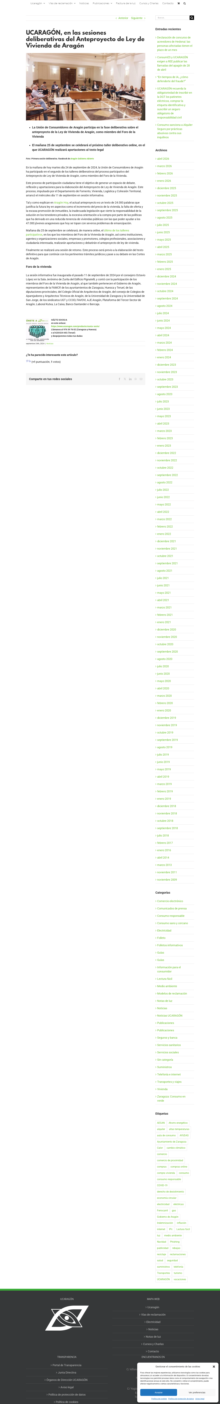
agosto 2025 (164, 217)
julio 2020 (163, 666)
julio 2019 (163, 754)
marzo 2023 (164, 430)
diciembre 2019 (166, 717)
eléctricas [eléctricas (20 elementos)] (178, 1204)
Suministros (164, 1067)
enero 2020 (164, 710)
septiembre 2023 (167, 386)
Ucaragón (153, 1307)
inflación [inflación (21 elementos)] (181, 1222)
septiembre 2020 (167, 651)
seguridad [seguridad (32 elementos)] (172, 1260)
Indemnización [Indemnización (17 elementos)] (165, 1222)
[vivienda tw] (85, 86)
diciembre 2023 (166, 364)
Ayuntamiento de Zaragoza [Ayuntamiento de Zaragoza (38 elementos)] (171, 1141)
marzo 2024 (164, 342)
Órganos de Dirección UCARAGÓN (67, 1379)
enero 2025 (164, 269)
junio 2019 (163, 762)
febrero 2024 (165, 350)
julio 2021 (163, 578)
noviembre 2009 (167, 879)
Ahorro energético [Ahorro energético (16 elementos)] (178, 1122)
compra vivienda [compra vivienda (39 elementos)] (166, 1173)
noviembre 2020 (167, 636)
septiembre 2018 (167, 828)
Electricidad (164, 930)
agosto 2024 (164, 305)
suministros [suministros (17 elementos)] (163, 1266)
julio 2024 (163, 313)
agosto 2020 (164, 659)
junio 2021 (163, 585)
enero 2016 (164, 850)
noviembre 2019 (167, 725)
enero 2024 (164, 357)
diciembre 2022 (166, 453)
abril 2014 (163, 857)
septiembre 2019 (167, 739)
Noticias (49, 344)
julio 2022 (163, 489)
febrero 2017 (165, 842)
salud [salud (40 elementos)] (160, 1260)
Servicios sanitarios (169, 1045)
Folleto (161, 937)
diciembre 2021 (166, 541)
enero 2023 (164, 445)
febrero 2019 (165, 791)
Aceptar (159, 1392)
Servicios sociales (168, 1052)
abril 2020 (163, 688)
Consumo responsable (171, 915)
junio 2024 (163, 320)
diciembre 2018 (166, 806)
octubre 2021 (165, 556)
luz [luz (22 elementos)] (158, 1235)
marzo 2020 (164, 695)
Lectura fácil (164, 978)
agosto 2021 (164, 570)
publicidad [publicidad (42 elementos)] (162, 1248)
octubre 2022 (165, 467)
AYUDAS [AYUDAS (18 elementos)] (184, 1135)
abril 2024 (163, 335)
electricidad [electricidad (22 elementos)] (163, 1204)
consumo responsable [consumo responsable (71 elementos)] (169, 1179)
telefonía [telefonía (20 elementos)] (178, 1266)
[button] (213, 1366)
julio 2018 (163, 835)
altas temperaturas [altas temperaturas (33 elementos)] (179, 1129)
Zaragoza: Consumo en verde (171, 1098)
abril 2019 (163, 776)
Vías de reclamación (153, 1314)
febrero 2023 (165, 438)
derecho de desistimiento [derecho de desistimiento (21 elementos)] (170, 1191)
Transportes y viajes (169, 1081)
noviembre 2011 (167, 872)
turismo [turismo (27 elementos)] (178, 1273)
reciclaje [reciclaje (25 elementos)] (161, 1254)
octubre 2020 (165, 644)
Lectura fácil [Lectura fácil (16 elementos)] (183, 1229)
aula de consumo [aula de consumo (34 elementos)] (166, 1135)
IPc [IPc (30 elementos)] (170, 1229)
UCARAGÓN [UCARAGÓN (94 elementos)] (163, 1279)
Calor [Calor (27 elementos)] (160, 1147)
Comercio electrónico (170, 901)
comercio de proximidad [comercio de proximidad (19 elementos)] (170, 1160)
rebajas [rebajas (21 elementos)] (176, 1248)
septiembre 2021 (167, 563)
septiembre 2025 (167, 210)
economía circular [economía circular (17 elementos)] (166, 1197)
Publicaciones (165, 1023)
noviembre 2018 (167, 813)
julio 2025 (163, 225)
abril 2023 (163, 423)
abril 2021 (163, 600)
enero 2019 (164, 798)
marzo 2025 (164, 254)
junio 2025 (163, 232)
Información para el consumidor (169, 969)
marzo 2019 (164, 784)
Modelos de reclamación (172, 993)
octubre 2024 (165, 291)
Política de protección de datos (181, 1399)
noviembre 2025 (167, 195)
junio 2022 (163, 497)
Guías (160, 952)
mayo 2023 (164, 416)
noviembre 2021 (167, 548)
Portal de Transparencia (67, 1365)
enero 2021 (164, 622)
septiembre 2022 (167, 475)
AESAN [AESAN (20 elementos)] (161, 1122)
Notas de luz (164, 1000)
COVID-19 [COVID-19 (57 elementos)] (162, 1185)
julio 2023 (163, 401)
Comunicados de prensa (172, 908)
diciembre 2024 (166, 276)
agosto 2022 (164, 482)
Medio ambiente (167, 986)
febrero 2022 (165, 526)
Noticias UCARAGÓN (169, 1015)
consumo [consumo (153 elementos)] (184, 1173)
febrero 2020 (165, 703)
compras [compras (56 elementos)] (162, 1166)
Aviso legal (199, 1399)
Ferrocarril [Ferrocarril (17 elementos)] (162, 1210)
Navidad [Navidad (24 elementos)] (161, 1241)
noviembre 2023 (167, 372)
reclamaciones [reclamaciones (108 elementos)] (178, 1254)
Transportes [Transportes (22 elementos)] (163, 1273)
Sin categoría (165, 1059)
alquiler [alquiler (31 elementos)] (161, 1129)
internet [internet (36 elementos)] (161, 1229)
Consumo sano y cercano (172, 923)
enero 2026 (164, 180)
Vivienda (162, 1089)
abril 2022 (163, 511)
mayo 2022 (164, 504)
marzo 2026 (164, 166)
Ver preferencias (197, 1392)
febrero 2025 (165, 261)
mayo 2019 (164, 769)
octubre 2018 (165, 820)
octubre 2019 (165, 732)
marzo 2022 (164, 519)
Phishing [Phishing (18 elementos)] (175, 1241)
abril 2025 (163, 247)
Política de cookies (159, 1399)
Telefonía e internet (169, 1074)
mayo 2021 (164, 592)
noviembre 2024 (167, 283)
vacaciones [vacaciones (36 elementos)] (180, 1279)
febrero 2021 (165, 614)
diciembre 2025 (166, 188)
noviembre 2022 (167, 460)
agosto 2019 (164, 747)
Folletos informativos (170, 945)
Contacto (153, 1351)
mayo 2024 (164, 328)
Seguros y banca (167, 1037)
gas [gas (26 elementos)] (174, 1210)
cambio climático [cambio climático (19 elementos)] (176, 1147)
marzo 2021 (164, 607)
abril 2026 (163, 158)
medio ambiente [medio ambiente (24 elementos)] (173, 1235)
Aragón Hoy (61, 202)
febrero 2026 (165, 173)
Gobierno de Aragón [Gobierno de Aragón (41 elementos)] (167, 1216)
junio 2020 (163, 673)
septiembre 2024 (167, 298)
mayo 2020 (164, 681)
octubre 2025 (165, 202)
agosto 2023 (164, 394)
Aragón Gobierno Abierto (82, 158)
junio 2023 (163, 408)
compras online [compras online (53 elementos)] (178, 1166)
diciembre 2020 (166, 629)
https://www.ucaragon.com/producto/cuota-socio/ (75, 326)
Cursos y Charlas (153, 1344)
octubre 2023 (165, 379)
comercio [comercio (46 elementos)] (162, 1154)
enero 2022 (164, 533)
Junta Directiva (67, 1372)
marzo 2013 (164, 865)
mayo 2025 (164, 239)
